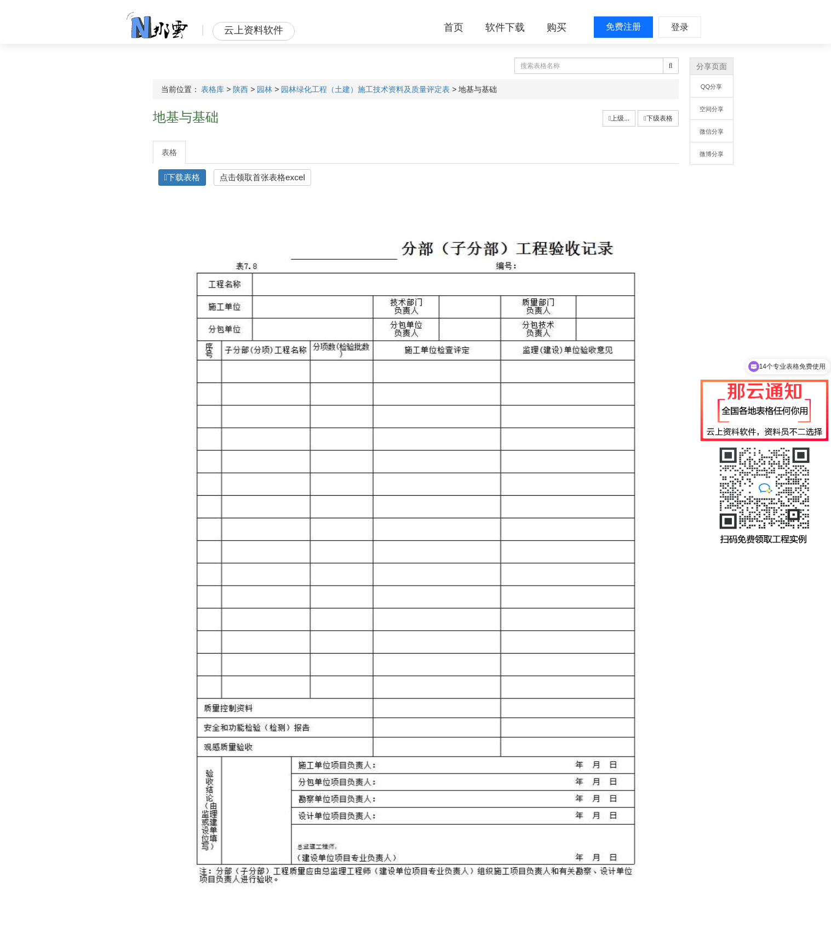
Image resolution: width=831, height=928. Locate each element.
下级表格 (658, 118)
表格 (169, 152)
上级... (619, 118)
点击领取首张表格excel (262, 177)
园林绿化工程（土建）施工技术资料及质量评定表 (365, 89)
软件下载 (505, 27)
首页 (453, 27)
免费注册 (623, 26)
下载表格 (182, 177)
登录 (680, 27)
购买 (556, 27)
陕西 (240, 89)
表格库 (212, 89)
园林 (264, 89)
